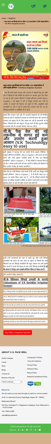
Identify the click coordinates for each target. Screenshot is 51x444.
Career (4, 362)
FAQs (3, 366)
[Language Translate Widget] (12, 382)
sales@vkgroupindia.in (9, 415)
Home (4, 18)
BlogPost (12, 18)
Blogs (4, 370)
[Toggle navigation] (3, 5)
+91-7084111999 (8, 411)
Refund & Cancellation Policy (37, 377)
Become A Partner (8, 378)
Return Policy (32, 373)
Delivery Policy (32, 369)
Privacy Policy (32, 365)
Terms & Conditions (34, 361)
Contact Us (6, 374)
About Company (7, 358)
